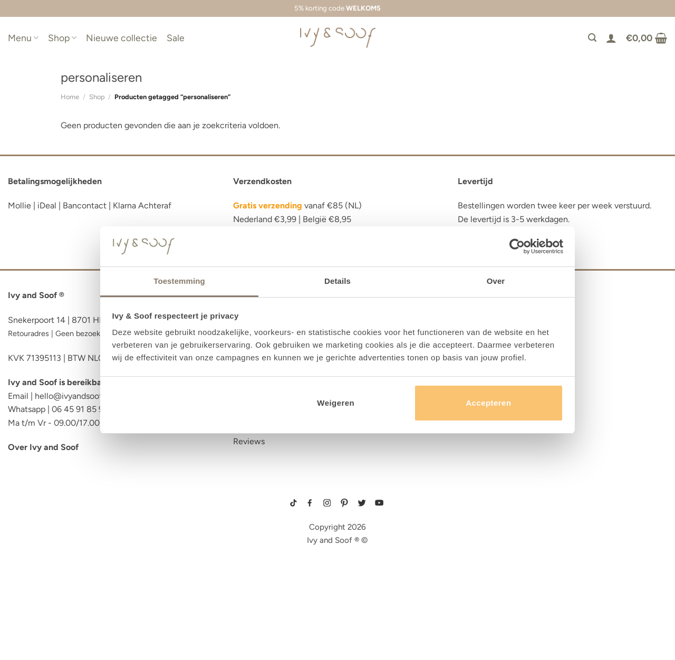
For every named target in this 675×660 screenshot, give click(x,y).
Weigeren (335, 402)
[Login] (611, 38)
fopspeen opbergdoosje (60, 591)
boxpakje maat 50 (475, 512)
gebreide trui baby (476, 495)
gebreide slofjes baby (480, 562)
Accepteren (488, 402)
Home (70, 97)
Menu (23, 37)
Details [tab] (337, 280)
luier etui (28, 511)
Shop (62, 37)
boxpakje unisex (474, 545)
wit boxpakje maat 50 (478, 529)
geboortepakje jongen (482, 503)
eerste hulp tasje (45, 575)
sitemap (337, 488)
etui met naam (38, 623)
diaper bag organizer (54, 543)
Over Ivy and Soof (43, 447)
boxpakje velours (476, 537)
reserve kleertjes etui (55, 495)
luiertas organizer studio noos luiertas (96, 559)
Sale (176, 37)
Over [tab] (496, 280)
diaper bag (31, 608)
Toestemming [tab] (179, 280)
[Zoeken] (592, 37)
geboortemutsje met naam (484, 520)
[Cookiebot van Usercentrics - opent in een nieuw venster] (517, 246)
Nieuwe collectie (121, 37)
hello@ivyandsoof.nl (73, 396)
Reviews (249, 441)
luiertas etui (35, 527)
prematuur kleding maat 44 (485, 553)
